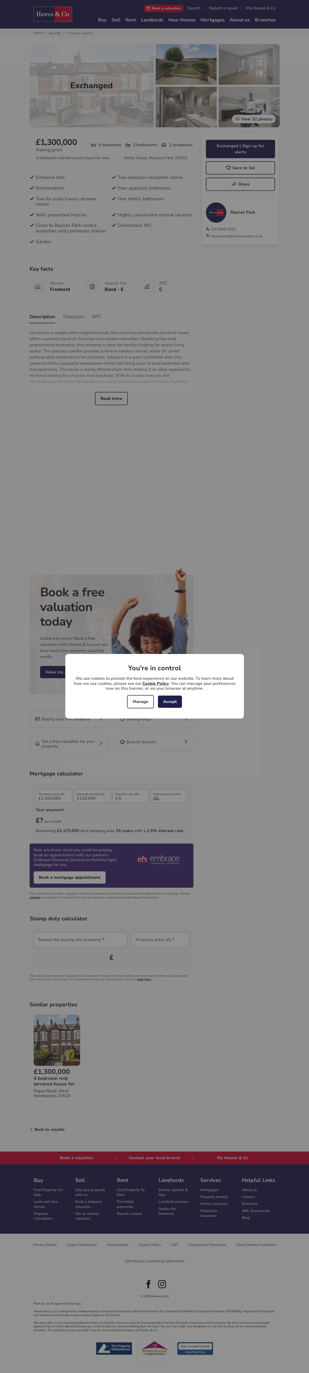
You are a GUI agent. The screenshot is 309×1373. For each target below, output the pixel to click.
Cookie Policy (155, 683)
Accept (170, 701)
